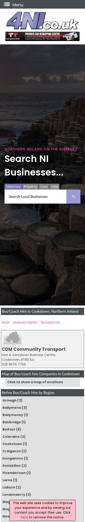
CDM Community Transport (34, 349)
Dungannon (12, 458)
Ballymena (11, 407)
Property (30, 186)
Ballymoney (12, 415)
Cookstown (12, 444)
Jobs (54, 186)
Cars (44, 186)
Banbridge (11, 422)
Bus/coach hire (50, 322)
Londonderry (13, 494)
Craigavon (11, 451)
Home (5, 322)
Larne (7, 480)
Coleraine (11, 436)
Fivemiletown (14, 473)
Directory (13, 186)
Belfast (8, 429)
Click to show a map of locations (35, 382)
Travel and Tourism (25, 322)
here (24, 517)
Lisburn (8, 487)
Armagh (9, 400)
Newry (8, 516)
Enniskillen (11, 465)
